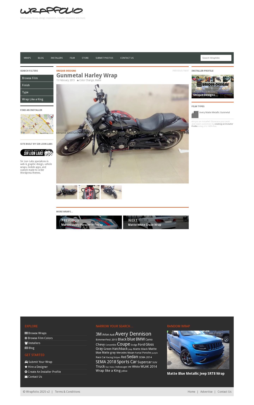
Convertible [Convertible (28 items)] (110, 345)
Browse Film (30, 78)
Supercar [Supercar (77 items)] (145, 362)
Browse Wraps (35, 333)
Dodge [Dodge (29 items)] (134, 345)
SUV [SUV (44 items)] (154, 362)
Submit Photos (104, 58)
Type (25, 92)
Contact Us (127, 58)
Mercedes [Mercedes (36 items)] (121, 352)
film (72, 58)
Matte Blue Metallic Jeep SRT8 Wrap (196, 373)
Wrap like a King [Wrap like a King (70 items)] (108, 371)
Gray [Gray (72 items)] (99, 349)
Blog (41, 58)
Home (191, 391)
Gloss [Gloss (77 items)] (150, 344)
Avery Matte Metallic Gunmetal (214, 112)
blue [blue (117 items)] (131, 339)
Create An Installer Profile (43, 371)
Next (186, 70)
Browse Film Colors (39, 338)
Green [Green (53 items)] (107, 349)
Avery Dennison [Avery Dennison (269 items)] (133, 334)
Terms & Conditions (67, 391)
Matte (98, 80)
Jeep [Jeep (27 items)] (130, 349)
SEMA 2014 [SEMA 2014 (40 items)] (145, 357)
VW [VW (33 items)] (129, 367)
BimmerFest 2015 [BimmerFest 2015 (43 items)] (106, 339)
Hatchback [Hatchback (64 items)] (120, 349)
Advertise (206, 391)
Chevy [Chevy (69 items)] (100, 344)
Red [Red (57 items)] (123, 357)
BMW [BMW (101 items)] (140, 339)
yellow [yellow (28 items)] (124, 371)
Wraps (27, 58)
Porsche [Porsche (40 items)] (146, 352)
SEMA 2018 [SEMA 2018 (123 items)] (106, 361)
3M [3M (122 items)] (99, 334)
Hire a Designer (36, 367)
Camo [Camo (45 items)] (149, 339)
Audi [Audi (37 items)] (112, 334)
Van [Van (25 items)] (107, 367)
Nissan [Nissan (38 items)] (130, 352)
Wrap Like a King (32, 99)
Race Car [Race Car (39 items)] (101, 357)
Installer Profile (202, 70)
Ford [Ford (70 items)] (141, 344)
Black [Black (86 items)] (122, 339)
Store (85, 58)
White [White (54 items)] (136, 366)
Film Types (198, 106)
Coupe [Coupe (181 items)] (123, 344)
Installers (57, 58)
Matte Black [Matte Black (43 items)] (140, 349)
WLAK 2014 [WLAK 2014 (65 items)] (149, 366)
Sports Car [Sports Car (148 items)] (127, 361)
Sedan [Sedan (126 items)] (132, 356)
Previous (177, 70)
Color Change (86, 80)
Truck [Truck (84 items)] (100, 366)
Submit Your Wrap (38, 362)
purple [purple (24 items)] (155, 353)
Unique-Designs (66, 70)
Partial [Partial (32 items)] (138, 352)
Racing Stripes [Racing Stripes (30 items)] (113, 357)
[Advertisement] (169, 27)
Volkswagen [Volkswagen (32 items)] (121, 367)
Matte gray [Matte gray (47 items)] (109, 352)
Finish (26, 85)
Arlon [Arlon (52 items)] (105, 334)
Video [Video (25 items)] (112, 367)
